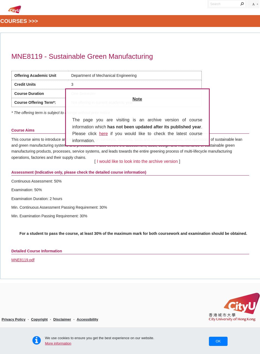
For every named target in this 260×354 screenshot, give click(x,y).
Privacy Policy (13, 319)
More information (58, 343)
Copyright (39, 319)
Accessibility (87, 319)
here (103, 133)
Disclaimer (62, 319)
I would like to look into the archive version (137, 161)
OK (218, 341)
